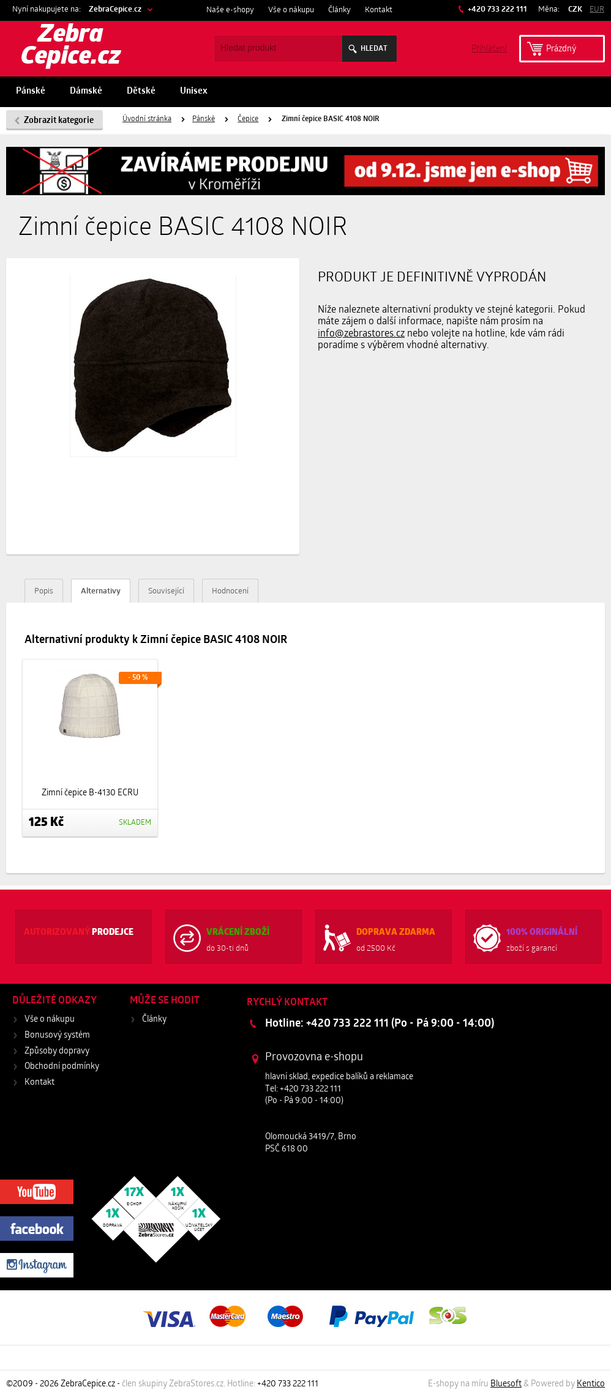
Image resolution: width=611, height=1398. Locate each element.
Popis (43, 591)
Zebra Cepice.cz (71, 46)
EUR (597, 9)
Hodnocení (230, 591)
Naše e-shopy (230, 10)
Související (166, 591)
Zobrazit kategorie (59, 120)
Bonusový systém (57, 1035)
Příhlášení (489, 48)
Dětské (141, 91)
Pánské (30, 91)
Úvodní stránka (146, 119)
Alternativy (101, 591)
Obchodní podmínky (61, 1066)
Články (339, 10)
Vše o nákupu (291, 10)
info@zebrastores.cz (361, 334)
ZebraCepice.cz (115, 9)
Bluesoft (506, 1384)
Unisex (194, 91)
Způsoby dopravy (56, 1051)
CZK (575, 9)
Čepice (248, 119)
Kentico (591, 1384)
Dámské (86, 91)
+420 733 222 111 (496, 9)
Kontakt (378, 10)
